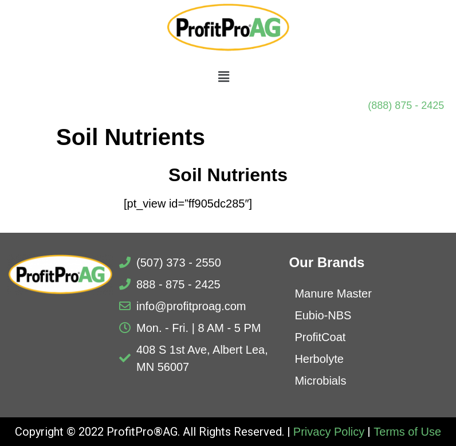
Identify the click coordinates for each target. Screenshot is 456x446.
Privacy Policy (328, 431)
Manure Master (333, 293)
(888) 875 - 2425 (406, 105)
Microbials (320, 380)
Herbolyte (319, 359)
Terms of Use (407, 431)
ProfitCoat (319, 337)
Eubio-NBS (322, 315)
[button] (223, 77)
